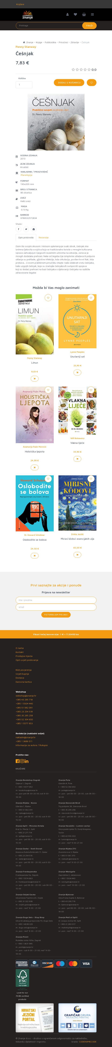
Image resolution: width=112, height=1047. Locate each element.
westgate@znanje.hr (70, 882)
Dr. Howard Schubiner (34, 535)
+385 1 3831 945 (25, 943)
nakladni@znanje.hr (25, 737)
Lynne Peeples (77, 352)
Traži (89, 25)
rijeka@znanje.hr (26, 813)
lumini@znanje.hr (69, 839)
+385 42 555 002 (68, 836)
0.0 (84, 69)
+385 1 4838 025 (25, 924)
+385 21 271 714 (25, 832)
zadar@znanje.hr (26, 859)
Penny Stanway (34, 358)
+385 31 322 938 (25, 901)
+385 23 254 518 (24, 711)
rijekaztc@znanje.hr (70, 859)
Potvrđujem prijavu (56, 614)
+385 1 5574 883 (25, 878)
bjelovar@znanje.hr (70, 904)
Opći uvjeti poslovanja (27, 660)
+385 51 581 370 (67, 855)
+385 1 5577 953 (24, 723)
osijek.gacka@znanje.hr (29, 904)
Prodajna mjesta (24, 656)
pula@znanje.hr (68, 790)
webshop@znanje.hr (26, 695)
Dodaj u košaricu (69, 82)
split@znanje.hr (25, 836)
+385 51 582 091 (24, 707)
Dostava (20, 677)
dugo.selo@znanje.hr (28, 927)
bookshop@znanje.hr (28, 790)
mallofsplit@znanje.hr (71, 927)
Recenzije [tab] (44, 237)
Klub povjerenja (24, 669)
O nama (20, 648)
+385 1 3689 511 (24, 741)
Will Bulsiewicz (77, 438)
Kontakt (19, 652)
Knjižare (20, 4)
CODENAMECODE (87, 1041)
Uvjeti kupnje (22, 673)
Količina (22, 78)
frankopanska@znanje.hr (30, 882)
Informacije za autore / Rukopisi (32, 745)
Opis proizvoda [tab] (25, 237)
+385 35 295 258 (24, 715)
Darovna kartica (24, 681)
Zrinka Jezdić (77, 534)
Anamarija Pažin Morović (34, 447)
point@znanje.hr (26, 947)
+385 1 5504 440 (24, 703)
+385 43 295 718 (24, 699)
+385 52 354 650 (24, 719)
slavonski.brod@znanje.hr (73, 813)
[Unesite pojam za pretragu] (56, 25)
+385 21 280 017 (67, 924)
